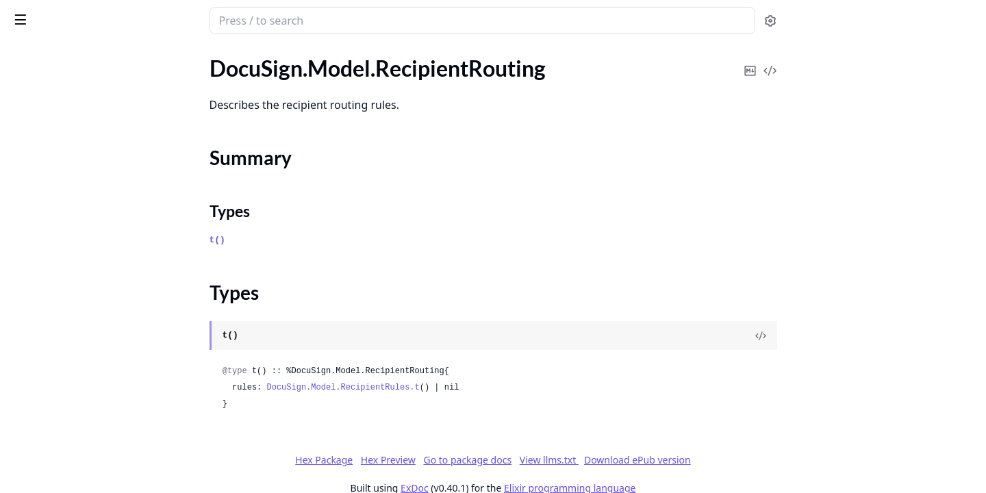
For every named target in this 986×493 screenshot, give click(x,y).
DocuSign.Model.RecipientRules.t (446, 387)
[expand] (192, 71)
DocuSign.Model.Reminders (75, 373)
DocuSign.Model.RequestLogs (80, 392)
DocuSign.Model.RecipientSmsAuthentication (97, 244)
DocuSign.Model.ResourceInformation (97, 410)
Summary (46, 129)
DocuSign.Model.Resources (74, 428)
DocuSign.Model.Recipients (74, 318)
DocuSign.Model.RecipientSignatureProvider (97, 207)
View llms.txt (651, 459)
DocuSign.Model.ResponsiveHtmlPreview (97, 465)
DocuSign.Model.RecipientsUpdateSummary (97, 336)
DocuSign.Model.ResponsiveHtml (89, 447)
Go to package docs (570, 460)
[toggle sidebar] (187, 19)
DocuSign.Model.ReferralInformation (97, 355)
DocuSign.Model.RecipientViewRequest (97, 299)
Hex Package (426, 459)
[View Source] (863, 335)
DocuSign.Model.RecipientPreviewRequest (97, 68)
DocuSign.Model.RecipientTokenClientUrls (97, 262)
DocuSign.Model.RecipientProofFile (94, 86)
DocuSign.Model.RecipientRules (85, 170)
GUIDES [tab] (27, 56)
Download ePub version (740, 459)
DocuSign (38, 13)
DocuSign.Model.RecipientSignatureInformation (97, 188)
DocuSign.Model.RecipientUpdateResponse (97, 281)
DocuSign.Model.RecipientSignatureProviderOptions (97, 225)
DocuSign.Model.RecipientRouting (91, 105)
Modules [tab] (88, 56)
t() (320, 240)
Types (37, 145)
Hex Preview (491, 459)
